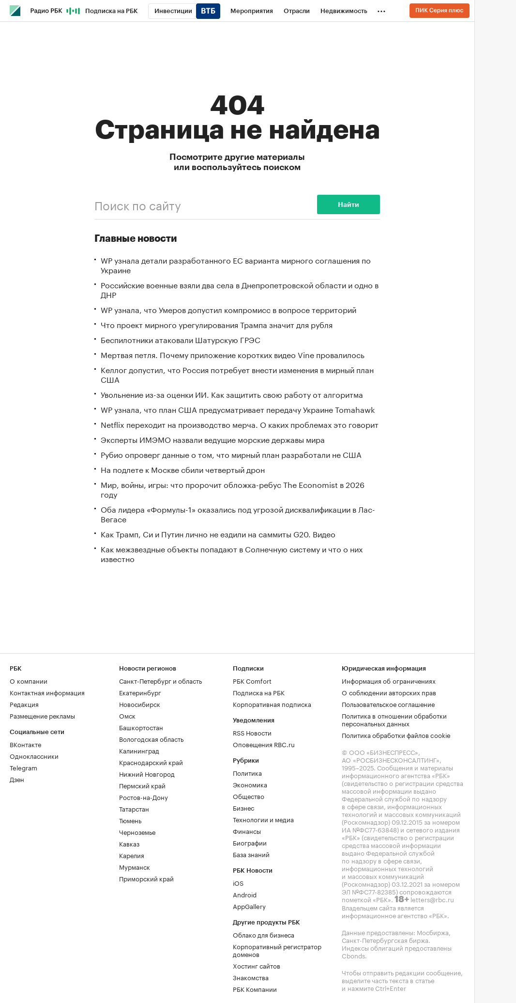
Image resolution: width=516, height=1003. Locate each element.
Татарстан (134, 808)
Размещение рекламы (42, 715)
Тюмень (130, 820)
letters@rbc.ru (432, 899)
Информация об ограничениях (389, 680)
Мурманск (134, 866)
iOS (238, 882)
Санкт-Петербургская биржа (385, 939)
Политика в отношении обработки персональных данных (394, 719)
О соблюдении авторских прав (389, 692)
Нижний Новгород (147, 773)
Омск (127, 715)
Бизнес (243, 807)
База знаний (251, 854)
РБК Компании (255, 988)
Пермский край (142, 785)
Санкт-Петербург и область (160, 680)
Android (245, 894)
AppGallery (249, 905)
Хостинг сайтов (256, 965)
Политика (247, 772)
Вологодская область (151, 738)
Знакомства (251, 977)
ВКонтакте (25, 744)
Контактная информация (47, 692)
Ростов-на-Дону (143, 796)
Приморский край (146, 878)
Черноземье (137, 831)
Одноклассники (34, 755)
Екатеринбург (140, 692)
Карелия (131, 855)
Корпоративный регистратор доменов (277, 949)
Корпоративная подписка (272, 703)
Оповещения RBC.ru (264, 744)
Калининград (139, 750)
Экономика (250, 784)
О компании (28, 680)
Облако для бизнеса (263, 934)
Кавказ (129, 843)
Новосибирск (139, 703)
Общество (248, 795)
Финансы (247, 830)
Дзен (17, 779)
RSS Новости (252, 732)
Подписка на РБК (259, 692)
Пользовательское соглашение (388, 703)
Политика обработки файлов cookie (396, 734)
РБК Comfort (252, 680)
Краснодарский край (151, 762)
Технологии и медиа (263, 819)
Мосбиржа (433, 932)
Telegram (23, 767)
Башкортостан (141, 727)
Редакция (24, 703)
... (381, 9)
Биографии (250, 842)
